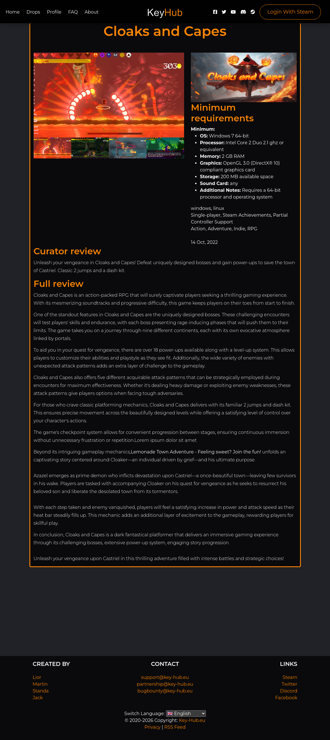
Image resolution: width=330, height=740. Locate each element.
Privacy (152, 727)
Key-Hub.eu (192, 720)
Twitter (289, 684)
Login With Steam (290, 12)
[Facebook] (215, 13)
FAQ (73, 12)
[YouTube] (233, 13)
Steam (290, 677)
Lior (37, 677)
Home (13, 12)
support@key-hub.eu (165, 677)
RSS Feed (175, 727)
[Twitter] (224, 13)
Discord (288, 691)
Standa (41, 691)
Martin (40, 684)
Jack (38, 697)
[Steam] (253, 13)
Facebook (286, 697)
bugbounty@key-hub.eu (165, 691)
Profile (54, 12)
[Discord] (243, 13)
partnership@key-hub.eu (165, 684)
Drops (33, 12)
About (92, 12)
